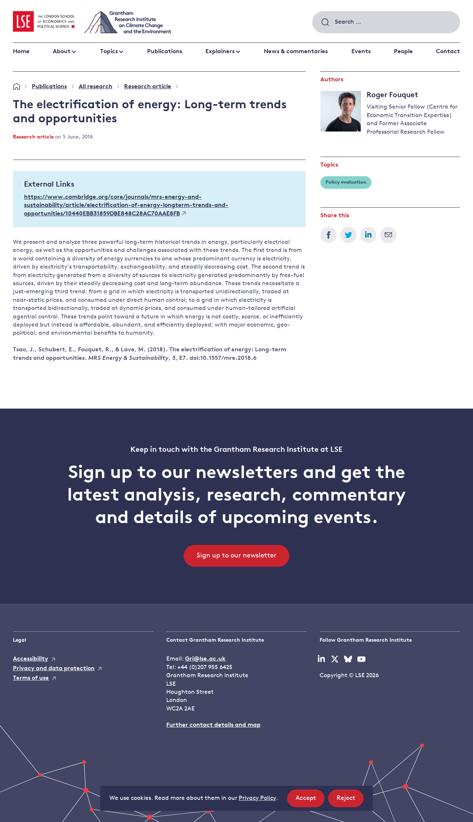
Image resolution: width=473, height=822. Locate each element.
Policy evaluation (346, 182)
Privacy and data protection (54, 669)
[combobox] (386, 22)
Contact (448, 52)
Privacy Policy (257, 798)
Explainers (220, 52)
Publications (164, 52)
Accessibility (30, 659)
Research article (147, 87)
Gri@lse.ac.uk (205, 659)
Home (21, 52)
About (62, 52)
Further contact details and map (213, 725)
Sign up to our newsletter (236, 555)
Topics (109, 52)
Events (361, 52)
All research (95, 87)
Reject (350, 800)
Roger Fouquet (392, 95)
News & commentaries (296, 52)
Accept (310, 800)
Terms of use (31, 678)
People (403, 52)
